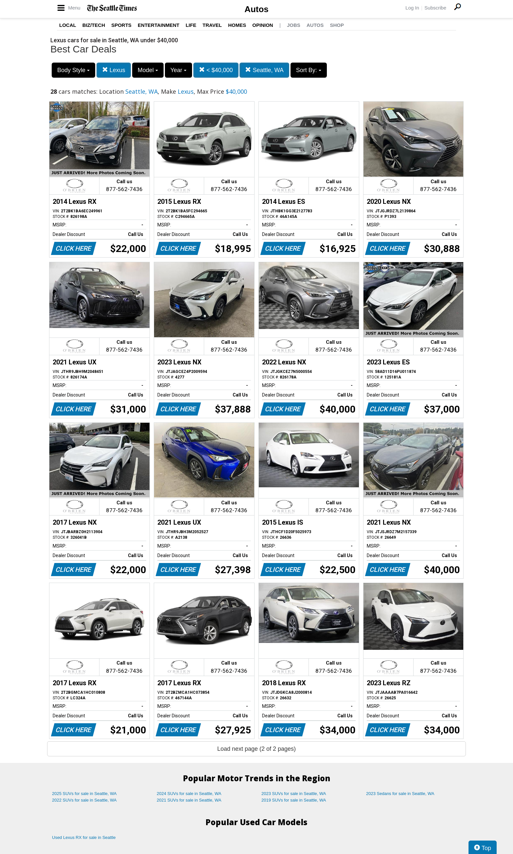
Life (191, 25)
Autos (256, 9)
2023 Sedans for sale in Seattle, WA (400, 793)
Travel (212, 25)
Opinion (262, 25)
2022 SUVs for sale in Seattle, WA (84, 800)
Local (67, 25)
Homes (237, 25)
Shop (337, 25)
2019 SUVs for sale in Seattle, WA (293, 800)
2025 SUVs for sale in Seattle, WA (84, 793)
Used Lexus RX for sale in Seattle (83, 837)
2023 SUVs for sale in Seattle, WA (293, 793)
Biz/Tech (93, 25)
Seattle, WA (264, 70)
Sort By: (308, 70)
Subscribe (435, 7)
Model (148, 70)
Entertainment (158, 25)
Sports (121, 25)
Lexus (113, 70)
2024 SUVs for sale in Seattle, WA (189, 793)
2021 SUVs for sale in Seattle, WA (189, 800)
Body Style (73, 70)
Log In (412, 7)
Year (178, 70)
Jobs (293, 25)
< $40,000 (216, 70)
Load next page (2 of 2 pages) (256, 749)
